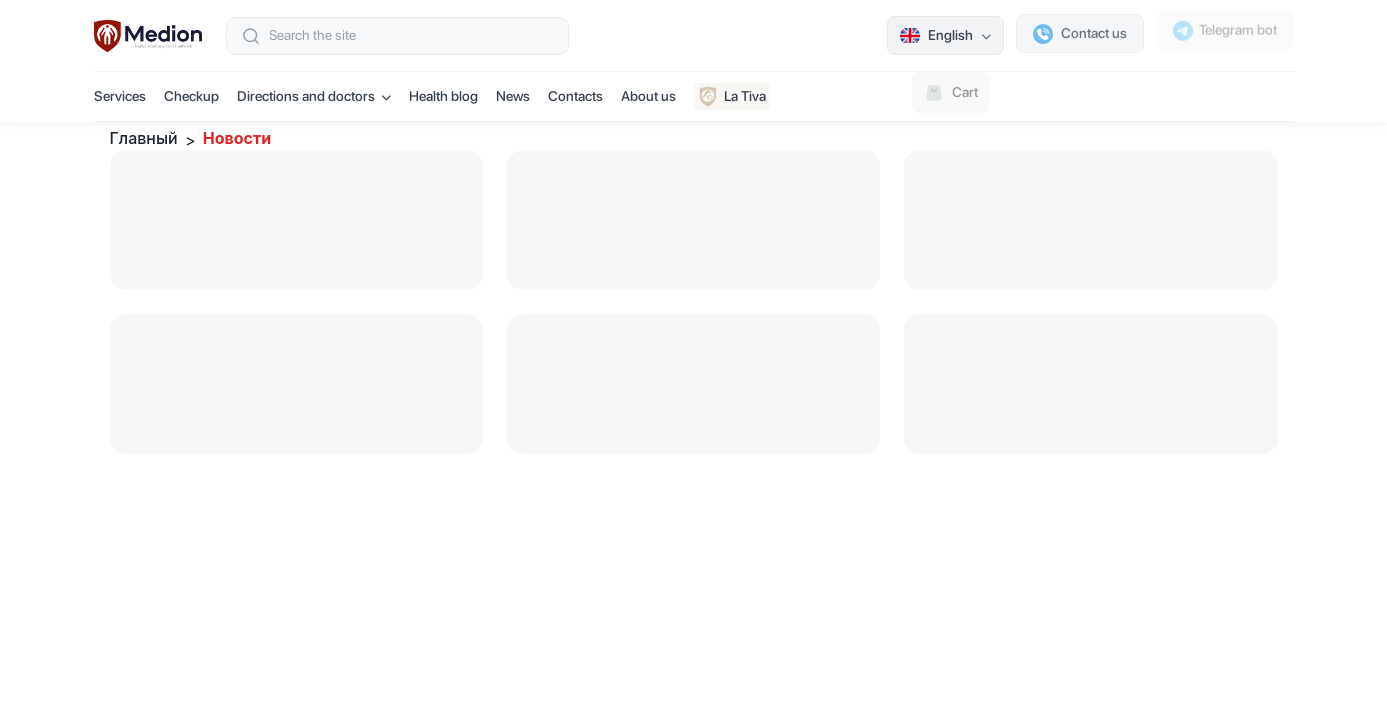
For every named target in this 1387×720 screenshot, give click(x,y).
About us (648, 96)
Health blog (443, 96)
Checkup (191, 96)
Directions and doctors (314, 96)
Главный (144, 138)
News (513, 96)
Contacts (575, 96)
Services (120, 96)
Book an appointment (1209, 96)
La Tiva (732, 97)
